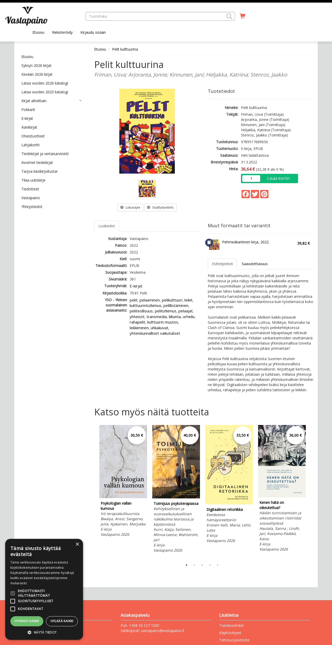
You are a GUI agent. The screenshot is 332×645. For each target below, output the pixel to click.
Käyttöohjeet (230, 632)
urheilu (189, 316)
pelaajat (185, 310)
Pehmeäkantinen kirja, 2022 (245, 241)
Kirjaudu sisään (93, 32)
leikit (188, 300)
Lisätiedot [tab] (106, 225)
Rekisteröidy (62, 32)
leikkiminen (139, 327)
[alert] (44, 589)
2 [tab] (194, 565)
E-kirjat (136, 286)
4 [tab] (209, 565)
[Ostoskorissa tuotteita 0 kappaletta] (242, 16)
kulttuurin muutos (162, 322)
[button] (229, 16)
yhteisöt (137, 316)
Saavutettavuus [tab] (255, 263)
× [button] (77, 544)
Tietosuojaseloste (234, 639)
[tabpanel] (123, 481)
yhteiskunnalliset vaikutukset (155, 333)
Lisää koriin (278, 178)
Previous (92, 492)
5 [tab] (217, 565)
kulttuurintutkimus (145, 305)
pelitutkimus (165, 310)
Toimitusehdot (231, 625)
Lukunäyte (130, 207)
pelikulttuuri (172, 300)
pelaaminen (150, 300)
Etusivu (38, 32)
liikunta (175, 316)
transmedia (157, 316)
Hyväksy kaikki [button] (27, 621)
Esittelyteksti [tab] (222, 263)
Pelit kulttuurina (125, 49)
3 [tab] (202, 565)
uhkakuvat (159, 327)
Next (311, 492)
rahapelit (137, 322)
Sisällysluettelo (160, 207)
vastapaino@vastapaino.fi (162, 630)
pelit (133, 300)
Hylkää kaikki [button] (62, 621)
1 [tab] (186, 565)
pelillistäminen (175, 305)
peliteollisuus (141, 310)
